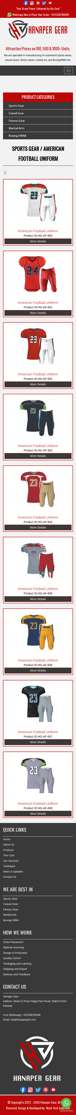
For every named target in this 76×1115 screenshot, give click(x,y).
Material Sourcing (13, 947)
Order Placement (13, 942)
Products (8, 850)
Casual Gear (16, 113)
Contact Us (9, 876)
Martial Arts (16, 128)
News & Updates (13, 871)
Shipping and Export (15, 968)
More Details (38, 241)
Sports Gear (16, 105)
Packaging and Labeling (17, 963)
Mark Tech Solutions (58, 1108)
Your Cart (8, 855)
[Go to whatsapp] (66, 1103)
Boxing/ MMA (17, 135)
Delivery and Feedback (16, 974)
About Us (8, 844)
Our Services (10, 860)
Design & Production (15, 952)
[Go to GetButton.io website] (66, 1111)
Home (6, 839)
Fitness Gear (17, 120)
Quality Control (12, 958)
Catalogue (9, 866)
